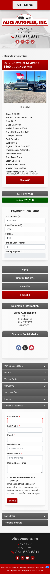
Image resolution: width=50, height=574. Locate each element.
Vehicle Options (25, 379)
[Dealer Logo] (25, 19)
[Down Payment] (25, 229)
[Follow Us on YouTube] (27, 42)
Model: (9, 128)
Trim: (8, 132)
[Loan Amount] (25, 220)
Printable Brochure (25, 523)
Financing (25, 295)
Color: (8, 161)
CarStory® (25, 386)
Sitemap (28, 567)
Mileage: (10, 135)
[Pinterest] (31, 348)
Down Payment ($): (14, 225)
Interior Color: (12, 164)
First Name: (12, 416)
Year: (8, 121)
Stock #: (9, 114)
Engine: (9, 146)
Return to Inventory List (14, 56)
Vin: (7, 117)
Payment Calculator (25, 211)
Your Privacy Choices (40, 567)
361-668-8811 (27, 37)
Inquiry (25, 269)
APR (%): (9, 234)
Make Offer (25, 286)
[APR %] (25, 238)
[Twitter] (25, 348)
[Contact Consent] (8, 477)
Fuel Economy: (13, 171)
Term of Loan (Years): (15, 243)
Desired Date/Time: (16, 463)
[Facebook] (18, 348)
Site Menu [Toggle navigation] (25, 5)
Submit (12, 500)
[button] (6, 87)
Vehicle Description (25, 366)
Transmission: (12, 150)
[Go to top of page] (45, 563)
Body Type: (11, 157)
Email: (10, 435)
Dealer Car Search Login (8, 567)
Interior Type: (12, 168)
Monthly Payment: (13, 251)
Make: (8, 125)
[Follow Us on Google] (33, 42)
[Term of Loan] (25, 246)
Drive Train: (11, 153)
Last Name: (12, 426)
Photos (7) (25, 107)
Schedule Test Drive (25, 278)
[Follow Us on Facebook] (17, 42)
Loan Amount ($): (13, 216)
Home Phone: (13, 453)
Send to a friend (25, 392)
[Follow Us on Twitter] (23, 42)
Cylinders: (10, 143)
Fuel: (8, 139)
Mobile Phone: (14, 444)
